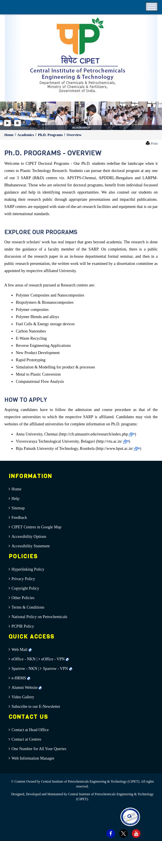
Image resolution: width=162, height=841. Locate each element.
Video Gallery (23, 697)
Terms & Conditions (28, 607)
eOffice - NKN (24, 659)
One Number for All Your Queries (39, 749)
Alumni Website (27, 687)
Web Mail (22, 649)
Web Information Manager (33, 758)
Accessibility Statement (31, 546)
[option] (81, 116)
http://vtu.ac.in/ (113, 441)
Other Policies (23, 598)
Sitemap (18, 508)
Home (9, 135)
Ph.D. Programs (51, 135)
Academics (26, 135)
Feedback (19, 517)
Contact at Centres (26, 739)
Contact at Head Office (30, 730)
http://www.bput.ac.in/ (118, 448)
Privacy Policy (23, 579)
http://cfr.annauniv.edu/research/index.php (97, 434)
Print (154, 144)
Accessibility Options (29, 536)
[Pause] (17, 123)
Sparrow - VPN (55, 668)
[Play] (7, 123)
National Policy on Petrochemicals (39, 617)
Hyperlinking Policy (28, 569)
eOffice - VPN (53, 659)
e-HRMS (21, 678)
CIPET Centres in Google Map (36, 527)
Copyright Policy (25, 588)
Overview (73, 135)
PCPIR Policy (23, 626)
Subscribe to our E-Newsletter (36, 706)
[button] (8, 116)
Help (15, 498)
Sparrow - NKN (24, 668)
